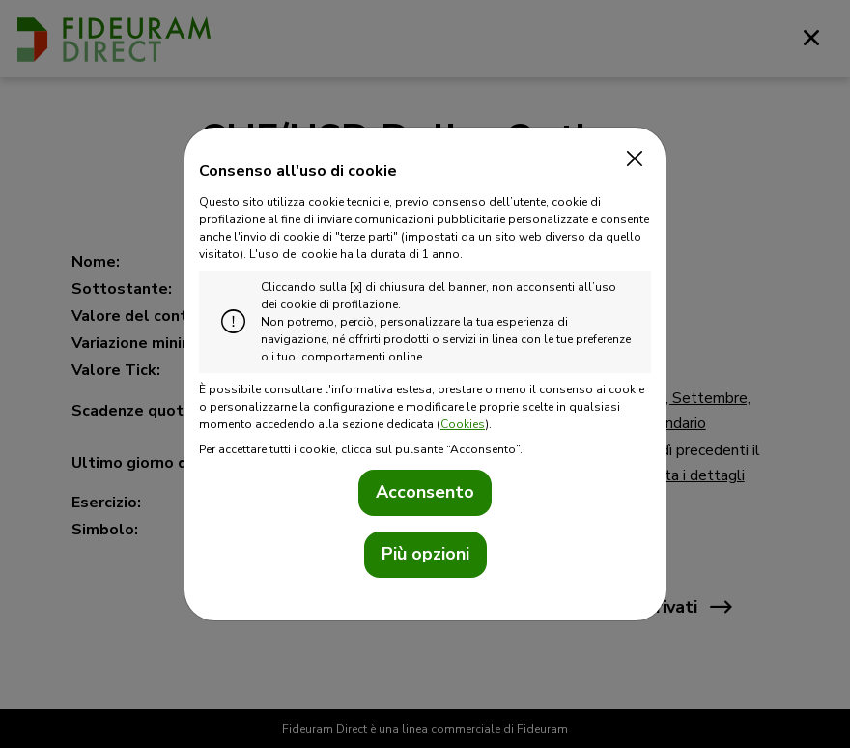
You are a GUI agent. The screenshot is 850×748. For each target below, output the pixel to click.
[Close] (629, 159)
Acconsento (425, 491)
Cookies (462, 424)
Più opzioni (425, 553)
